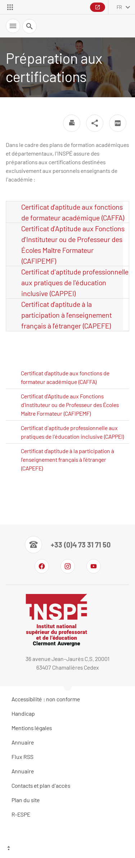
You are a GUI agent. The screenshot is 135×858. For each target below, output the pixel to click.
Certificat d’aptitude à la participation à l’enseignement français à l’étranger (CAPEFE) (66, 315)
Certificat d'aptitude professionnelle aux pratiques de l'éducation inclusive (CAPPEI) (75, 282)
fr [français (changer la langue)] (119, 7)
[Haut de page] (67, 849)
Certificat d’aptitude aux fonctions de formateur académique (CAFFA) (73, 212)
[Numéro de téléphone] (68, 544)
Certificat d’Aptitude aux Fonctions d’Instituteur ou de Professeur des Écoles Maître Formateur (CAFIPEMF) (73, 244)
